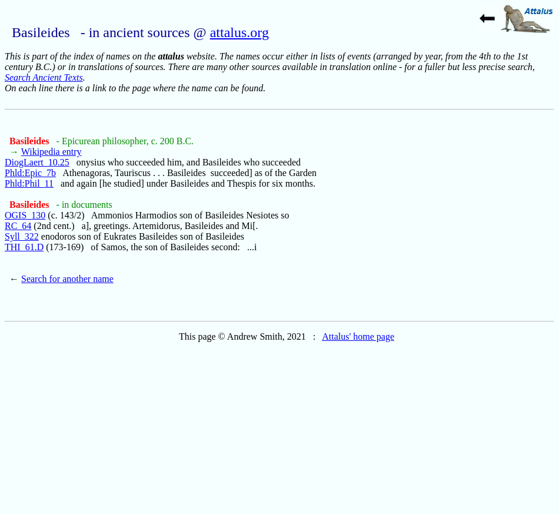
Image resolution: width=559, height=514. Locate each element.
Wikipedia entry (51, 152)
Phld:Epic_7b (30, 173)
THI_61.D (24, 247)
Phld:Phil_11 (29, 183)
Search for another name (67, 279)
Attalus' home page (358, 336)
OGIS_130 (25, 215)
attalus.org (239, 32)
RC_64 (18, 226)
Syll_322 (22, 236)
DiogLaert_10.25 (37, 162)
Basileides (30, 141)
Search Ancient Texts (44, 77)
